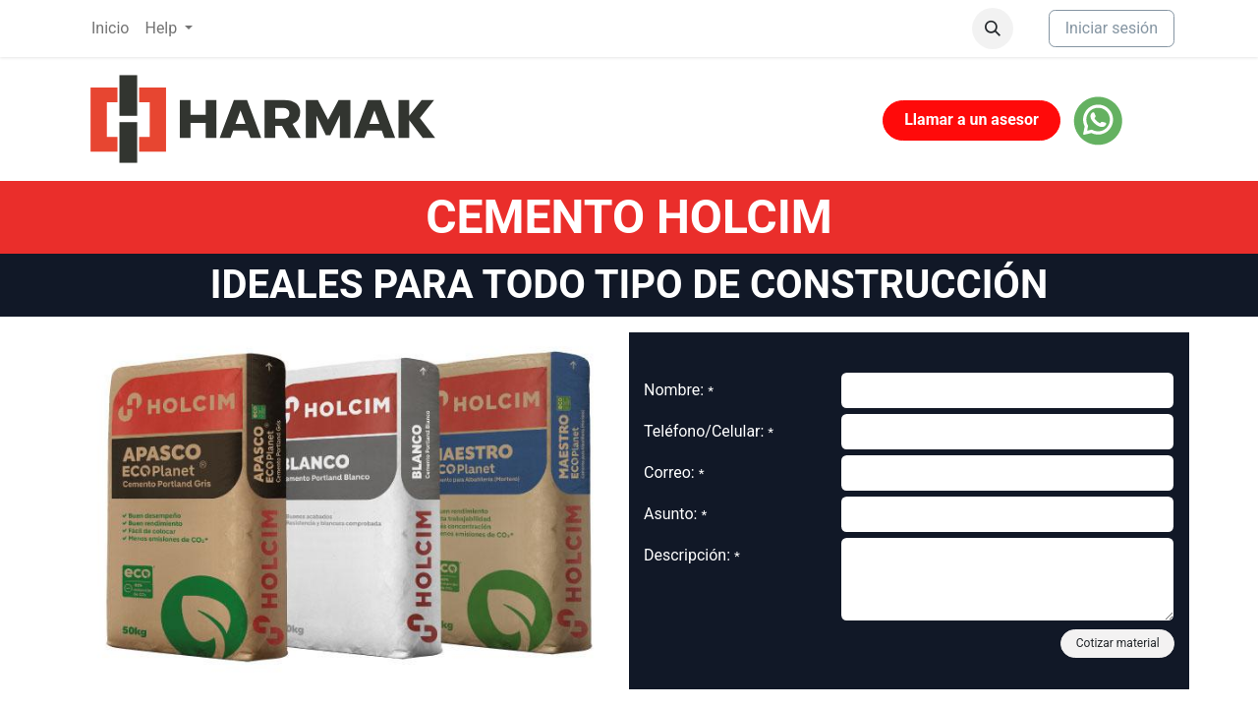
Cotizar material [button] (1118, 643)
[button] (992, 28)
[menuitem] (110, 28)
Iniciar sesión (1111, 28)
